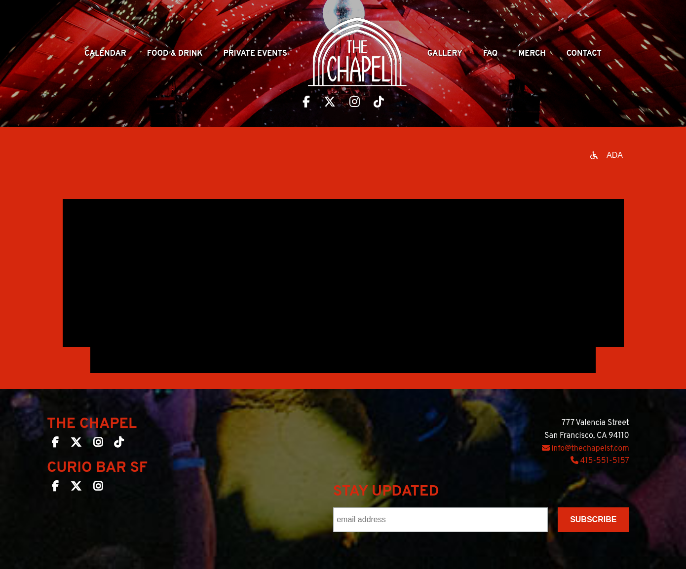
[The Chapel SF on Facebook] (55, 444)
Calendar (105, 54)
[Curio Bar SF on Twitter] (76, 488)
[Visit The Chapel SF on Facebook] (306, 103)
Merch (531, 54)
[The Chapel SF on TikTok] (118, 444)
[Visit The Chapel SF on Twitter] (330, 103)
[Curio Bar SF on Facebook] (55, 488)
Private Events (255, 54)
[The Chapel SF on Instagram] (98, 444)
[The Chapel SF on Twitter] (76, 444)
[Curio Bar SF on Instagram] (98, 488)
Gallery (444, 54)
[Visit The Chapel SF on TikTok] (379, 103)
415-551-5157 (600, 461)
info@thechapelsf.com (585, 449)
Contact (584, 54)
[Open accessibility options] (606, 155)
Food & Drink (175, 54)
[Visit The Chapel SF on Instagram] (354, 103)
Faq (490, 54)
